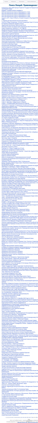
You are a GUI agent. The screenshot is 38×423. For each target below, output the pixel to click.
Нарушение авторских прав (22, 422)
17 (30, 417)
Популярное (21, 1)
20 (36, 417)
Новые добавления (31, 1)
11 (19, 417)
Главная (6, 1)
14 (25, 417)
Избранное (13, 1)
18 (32, 417)
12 (21, 417)
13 (23, 417)
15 (27, 417)
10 (18, 417)
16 (29, 417)
